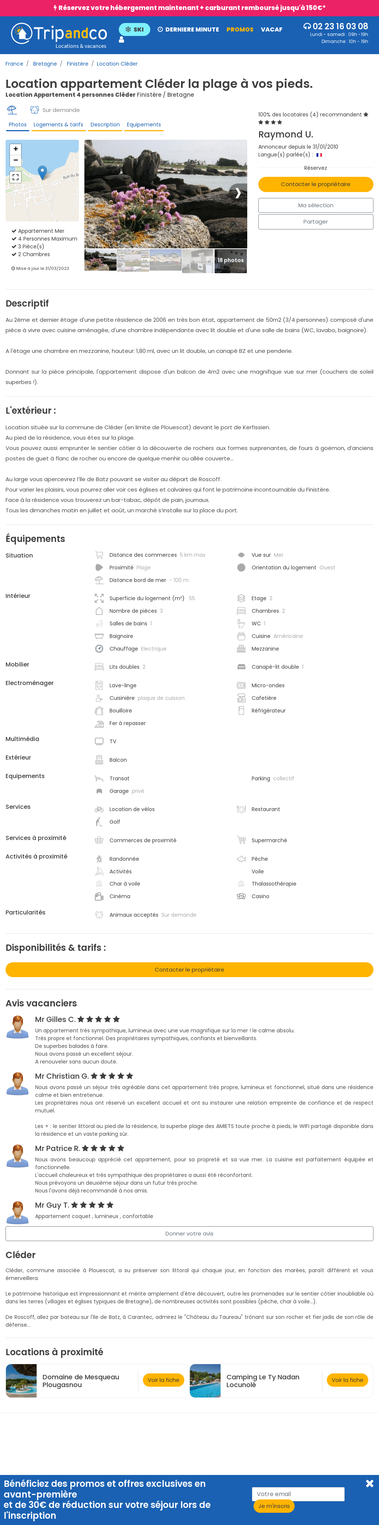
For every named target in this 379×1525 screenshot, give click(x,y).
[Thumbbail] (100, 265)
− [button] (15, 165)
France (14, 63)
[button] (207, 35)
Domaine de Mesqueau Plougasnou (81, 1386)
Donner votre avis (189, 1239)
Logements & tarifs (56, 126)
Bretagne (44, 63)
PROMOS (240, 29)
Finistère (77, 63)
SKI (135, 29)
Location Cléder (117, 63)
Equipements (141, 126)
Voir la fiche (164, 1385)
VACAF (272, 29)
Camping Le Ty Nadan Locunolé (263, 1386)
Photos (16, 126)
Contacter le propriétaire (316, 184)
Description (102, 126)
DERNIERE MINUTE (189, 29)
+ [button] (15, 154)
